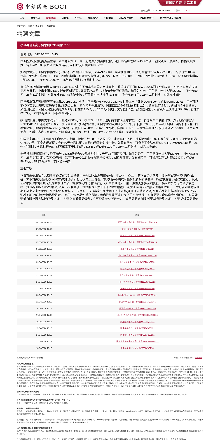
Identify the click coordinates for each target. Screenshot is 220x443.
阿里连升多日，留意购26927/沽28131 (137, 322)
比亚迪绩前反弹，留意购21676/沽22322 (137, 275)
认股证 (65, 17)
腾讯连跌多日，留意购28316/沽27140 (137, 288)
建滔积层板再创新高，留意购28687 (137, 229)
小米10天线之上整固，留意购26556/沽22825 (137, 315)
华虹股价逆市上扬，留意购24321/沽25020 (137, 255)
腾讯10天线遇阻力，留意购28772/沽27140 (137, 222)
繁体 (178, 10)
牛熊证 (78, 17)
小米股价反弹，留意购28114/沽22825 (137, 249)
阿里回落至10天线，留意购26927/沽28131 (137, 295)
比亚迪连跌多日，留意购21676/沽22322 (137, 282)
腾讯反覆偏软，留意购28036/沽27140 (137, 348)
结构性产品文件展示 (170, 17)
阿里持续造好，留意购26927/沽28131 (137, 328)
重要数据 (35, 17)
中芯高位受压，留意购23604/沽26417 (137, 269)
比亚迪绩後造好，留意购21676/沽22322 (137, 262)
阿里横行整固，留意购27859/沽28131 (137, 335)
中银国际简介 (147, 17)
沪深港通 (108, 17)
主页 (22, 17)
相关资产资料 (126, 17)
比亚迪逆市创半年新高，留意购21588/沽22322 (137, 341)
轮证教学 (93, 17)
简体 (187, 10)
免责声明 (198, 358)
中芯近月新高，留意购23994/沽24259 (137, 235)
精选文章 (51, 17)
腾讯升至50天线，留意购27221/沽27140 (137, 308)
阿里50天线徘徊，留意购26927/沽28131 (137, 302)
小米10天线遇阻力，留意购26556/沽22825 (137, 242)
